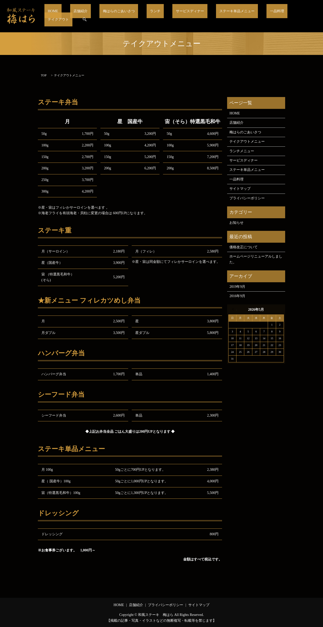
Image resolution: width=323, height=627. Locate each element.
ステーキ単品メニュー (222, 16)
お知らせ (236, 223)
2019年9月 (237, 287)
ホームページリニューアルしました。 (255, 259)
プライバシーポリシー (247, 198)
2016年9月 (237, 296)
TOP (43, 75)
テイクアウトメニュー (247, 141)
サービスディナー (180, 16)
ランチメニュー (241, 151)
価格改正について (243, 247)
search (308, 16)
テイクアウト (285, 16)
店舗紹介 (86, 16)
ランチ (150, 16)
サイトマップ (240, 189)
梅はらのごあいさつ (119, 16)
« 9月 (234, 309)
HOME (64, 16)
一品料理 (257, 16)
